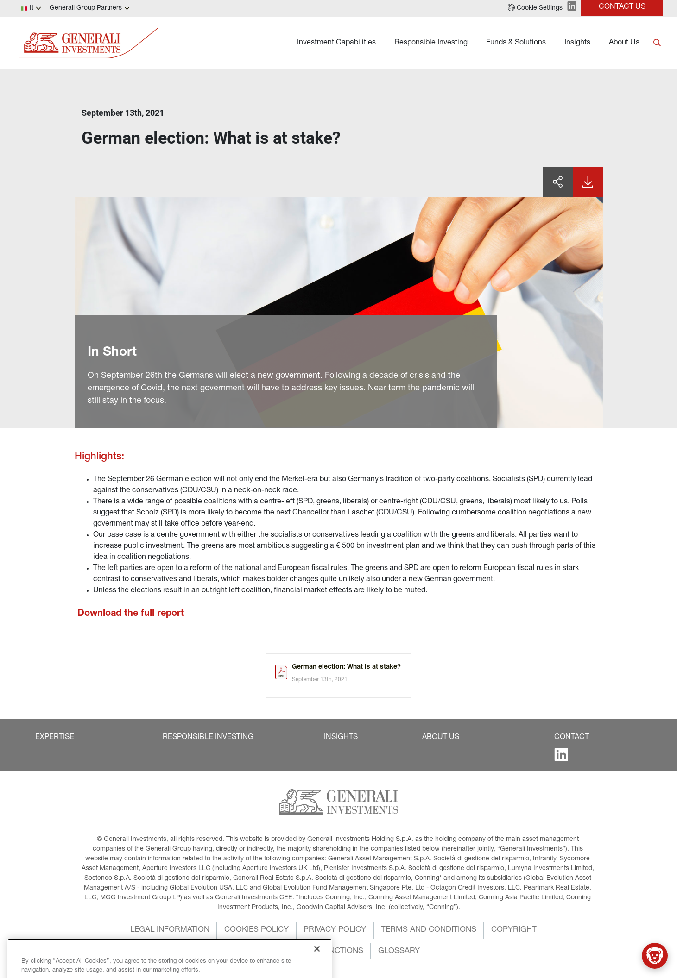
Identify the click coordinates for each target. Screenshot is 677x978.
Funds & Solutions (516, 43)
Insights (577, 43)
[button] (535, 8)
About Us (624, 43)
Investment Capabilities (336, 43)
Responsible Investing (431, 43)
